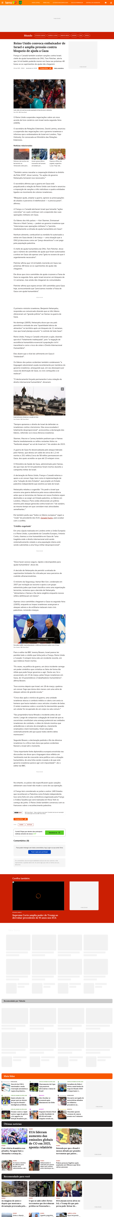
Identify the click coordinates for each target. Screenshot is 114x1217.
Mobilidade (14, 1081)
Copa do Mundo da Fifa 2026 (47, 1081)
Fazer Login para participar (39, 852)
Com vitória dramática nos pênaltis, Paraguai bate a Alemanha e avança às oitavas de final (13, 1151)
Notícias (29, 824)
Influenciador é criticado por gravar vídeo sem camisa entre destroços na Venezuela (47, 1165)
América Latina (72, 1213)
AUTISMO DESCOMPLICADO (60, 2)
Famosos (41, 1095)
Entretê (41, 1109)
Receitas (69, 1109)
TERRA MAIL (46, 2)
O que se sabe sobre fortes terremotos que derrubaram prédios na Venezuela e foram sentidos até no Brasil (41, 1203)
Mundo (21, 824)
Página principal (10, 2)
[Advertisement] (98, 1165)
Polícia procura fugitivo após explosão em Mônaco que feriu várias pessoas (68, 1165)
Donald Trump (47, 518)
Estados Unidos (17, 912)
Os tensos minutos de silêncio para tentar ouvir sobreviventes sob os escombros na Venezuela (19, 1165)
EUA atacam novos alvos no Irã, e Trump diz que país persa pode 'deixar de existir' (68, 1203)
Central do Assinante (93, 2)
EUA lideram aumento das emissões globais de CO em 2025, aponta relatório (41, 1139)
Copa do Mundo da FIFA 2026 (20, 3)
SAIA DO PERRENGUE (77, 2)
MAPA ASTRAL (36, 2)
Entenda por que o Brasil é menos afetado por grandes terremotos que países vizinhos (68, 1151)
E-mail (105, 2)
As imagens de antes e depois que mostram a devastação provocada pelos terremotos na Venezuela (14, 1203)
